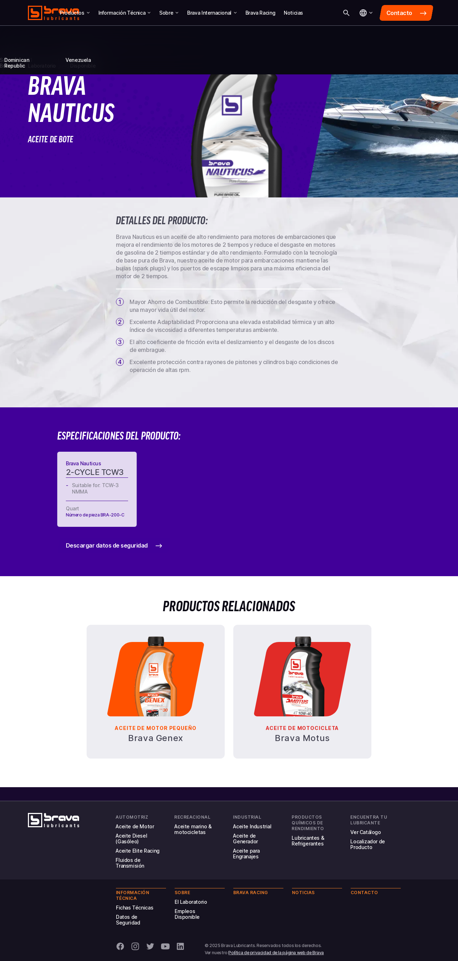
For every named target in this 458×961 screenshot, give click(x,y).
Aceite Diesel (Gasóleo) (131, 838)
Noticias (293, 13)
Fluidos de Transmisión (130, 863)
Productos (74, 13)
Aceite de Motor (135, 826)
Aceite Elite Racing (138, 851)
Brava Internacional (212, 13)
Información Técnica (124, 13)
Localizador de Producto (367, 844)
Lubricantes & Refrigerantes (308, 841)
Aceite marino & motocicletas (192, 829)
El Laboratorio (191, 902)
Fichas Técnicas (134, 907)
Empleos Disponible (187, 914)
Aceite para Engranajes (246, 853)
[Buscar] (346, 13)
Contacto (364, 892)
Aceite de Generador (245, 838)
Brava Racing (260, 13)
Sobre (169, 13)
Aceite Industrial (252, 826)
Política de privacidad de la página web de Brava (276, 952)
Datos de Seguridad (128, 920)
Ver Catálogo (365, 832)
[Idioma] (365, 13)
